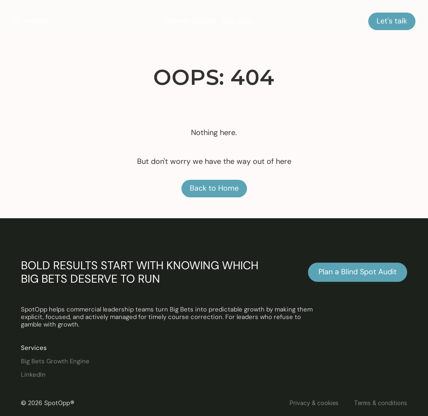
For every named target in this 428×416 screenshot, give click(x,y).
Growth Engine (190, 21)
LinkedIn (33, 374)
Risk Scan (238, 21)
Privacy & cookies (314, 402)
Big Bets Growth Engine (55, 361)
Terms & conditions (380, 402)
